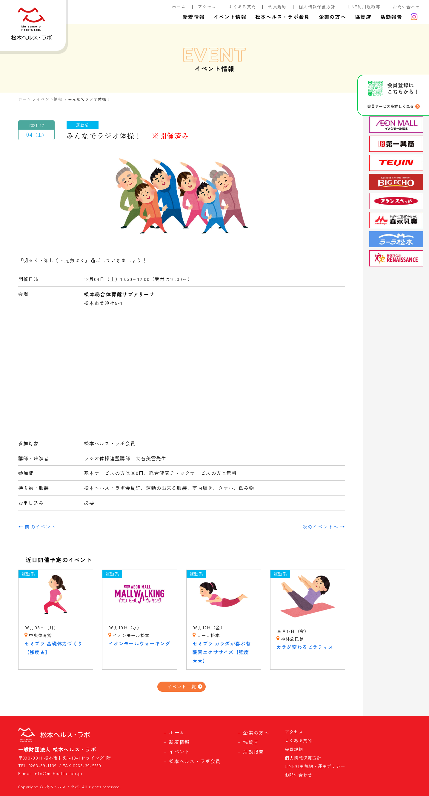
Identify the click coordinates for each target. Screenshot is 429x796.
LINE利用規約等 (364, 7)
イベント (179, 751)
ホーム (179, 7)
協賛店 (363, 16)
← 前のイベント (37, 526)
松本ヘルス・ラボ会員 (282, 16)
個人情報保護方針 (317, 7)
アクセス (207, 7)
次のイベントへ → (323, 526)
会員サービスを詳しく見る (390, 106)
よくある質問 (242, 7)
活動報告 (391, 16)
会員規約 (277, 7)
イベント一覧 (181, 686)
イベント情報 (229, 16)
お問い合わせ (406, 7)
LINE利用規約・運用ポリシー (315, 766)
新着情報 (193, 16)
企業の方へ (332, 16)
